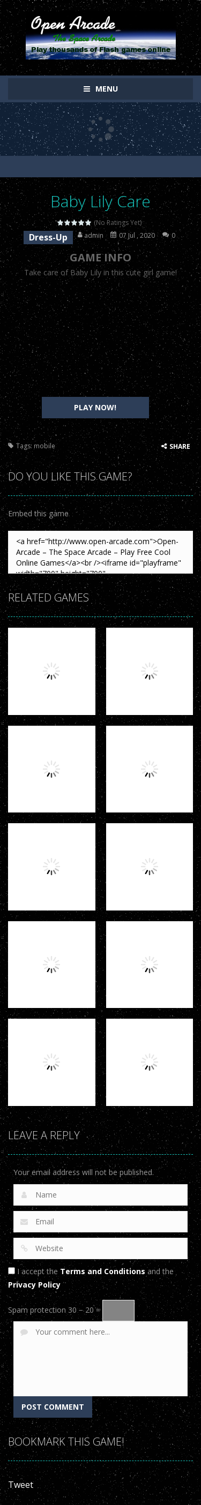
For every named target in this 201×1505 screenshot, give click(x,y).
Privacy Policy (34, 1285)
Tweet (20, 1485)
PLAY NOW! (95, 407)
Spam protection (37, 1310)
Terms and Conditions (102, 1271)
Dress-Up (48, 237)
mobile (44, 445)
